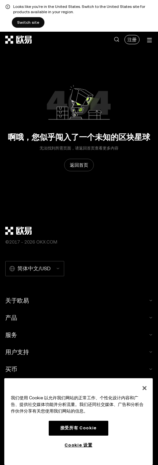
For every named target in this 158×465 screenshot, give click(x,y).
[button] (116, 40)
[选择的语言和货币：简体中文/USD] (34, 268)
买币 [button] (79, 369)
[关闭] (144, 388)
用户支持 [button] (79, 352)
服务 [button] (79, 334)
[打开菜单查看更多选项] (149, 40)
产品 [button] (79, 317)
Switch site (28, 22)
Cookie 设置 (78, 445)
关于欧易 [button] (79, 300)
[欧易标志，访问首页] (18, 40)
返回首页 (79, 165)
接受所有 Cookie (78, 427)
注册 (132, 39)
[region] (78, 421)
